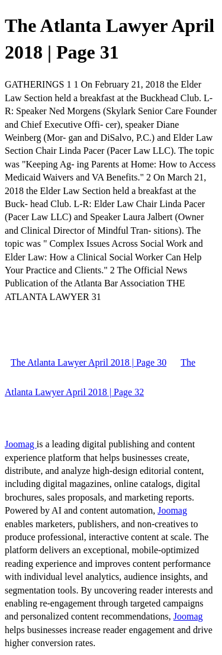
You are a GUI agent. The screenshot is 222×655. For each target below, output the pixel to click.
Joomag (21, 444)
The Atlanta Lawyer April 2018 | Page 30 (88, 362)
